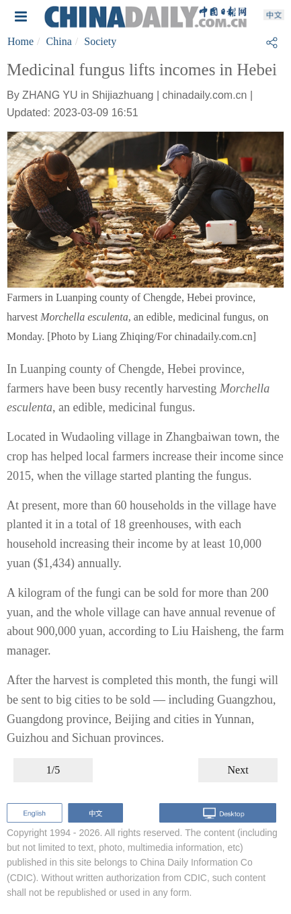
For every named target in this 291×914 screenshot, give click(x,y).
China (59, 41)
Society (100, 41)
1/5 (53, 770)
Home (20, 41)
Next (238, 770)
